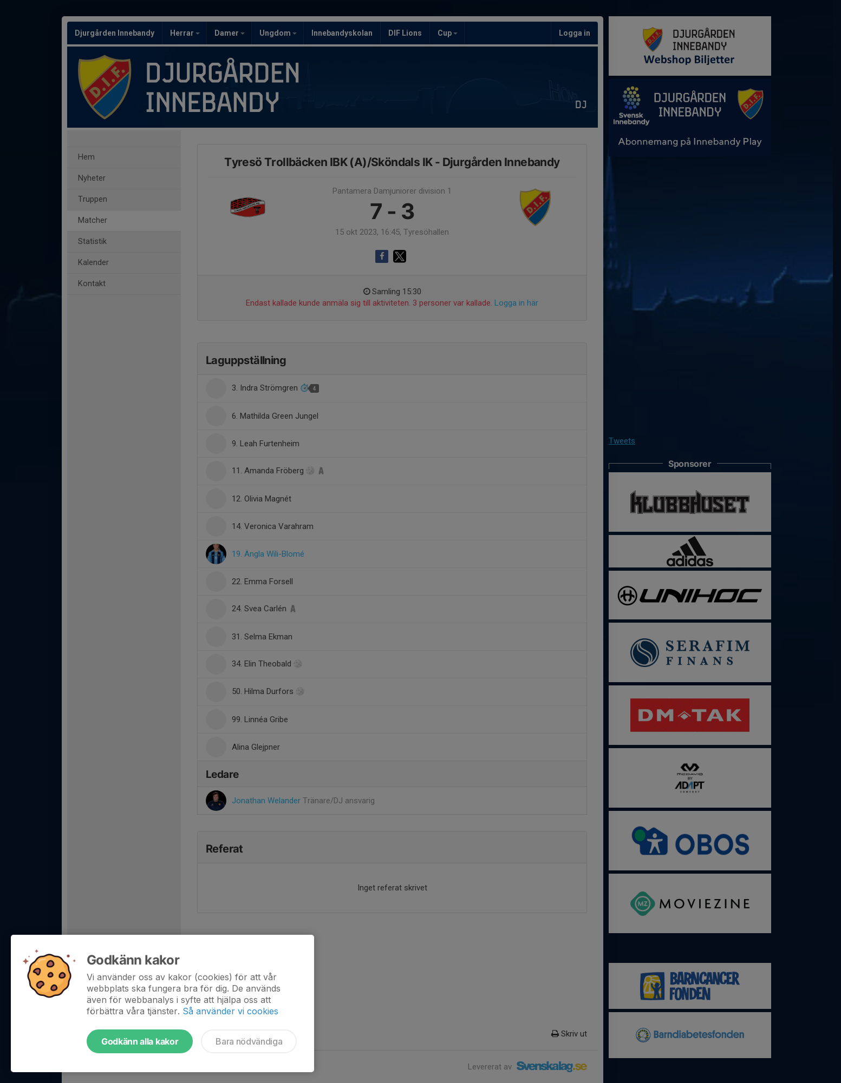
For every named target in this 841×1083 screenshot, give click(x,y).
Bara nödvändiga (249, 1041)
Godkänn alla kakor (139, 1041)
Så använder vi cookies (230, 1011)
